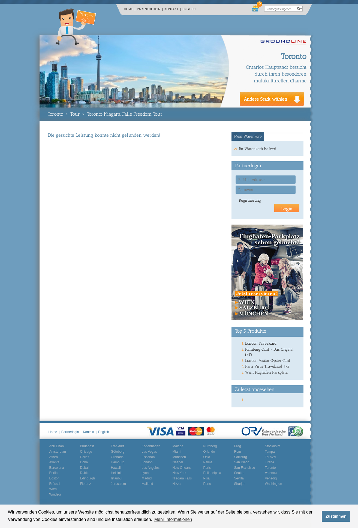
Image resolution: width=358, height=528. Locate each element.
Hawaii (116, 468)
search (300, 9)
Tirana (269, 462)
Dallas (84, 457)
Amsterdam (57, 452)
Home (130, 9)
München (179, 457)
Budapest (87, 446)
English (188, 9)
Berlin (53, 473)
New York (179, 473)
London (147, 462)
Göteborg (118, 452)
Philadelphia (212, 473)
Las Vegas (149, 452)
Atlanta (54, 462)
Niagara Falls (182, 478)
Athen (53, 457)
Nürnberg (210, 446)
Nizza (177, 484)
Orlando (209, 452)
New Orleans (182, 468)
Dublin (84, 473)
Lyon (145, 473)
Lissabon (148, 457)
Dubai (84, 468)
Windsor (55, 494)
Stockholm (272, 446)
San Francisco (244, 468)
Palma (208, 462)
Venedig (271, 478)
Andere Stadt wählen (265, 99)
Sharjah (239, 484)
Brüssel (54, 484)
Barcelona (56, 468)
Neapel (178, 462)
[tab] (247, 136)
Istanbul (116, 478)
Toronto (55, 114)
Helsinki (116, 473)
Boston (54, 478)
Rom (237, 452)
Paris (207, 468)
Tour (75, 114)
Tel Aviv (270, 457)
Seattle (239, 473)
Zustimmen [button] (336, 516)
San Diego (241, 462)
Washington (273, 484)
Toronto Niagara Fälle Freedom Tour (125, 114)
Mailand (147, 484)
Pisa (206, 478)
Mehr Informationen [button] (173, 519)
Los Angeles (151, 468)
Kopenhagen (151, 446)
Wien (53, 489)
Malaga (178, 446)
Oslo (206, 457)
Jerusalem (118, 484)
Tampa (270, 452)
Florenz (85, 484)
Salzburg (240, 457)
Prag (237, 446)
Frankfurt (117, 446)
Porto (207, 484)
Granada (117, 457)
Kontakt (172, 9)
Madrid (147, 478)
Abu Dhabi (57, 446)
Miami (177, 452)
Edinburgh (87, 478)
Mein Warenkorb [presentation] (248, 136)
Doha (84, 462)
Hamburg (117, 462)
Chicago (86, 452)
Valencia (271, 473)
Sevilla (239, 478)
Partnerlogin (150, 9)
